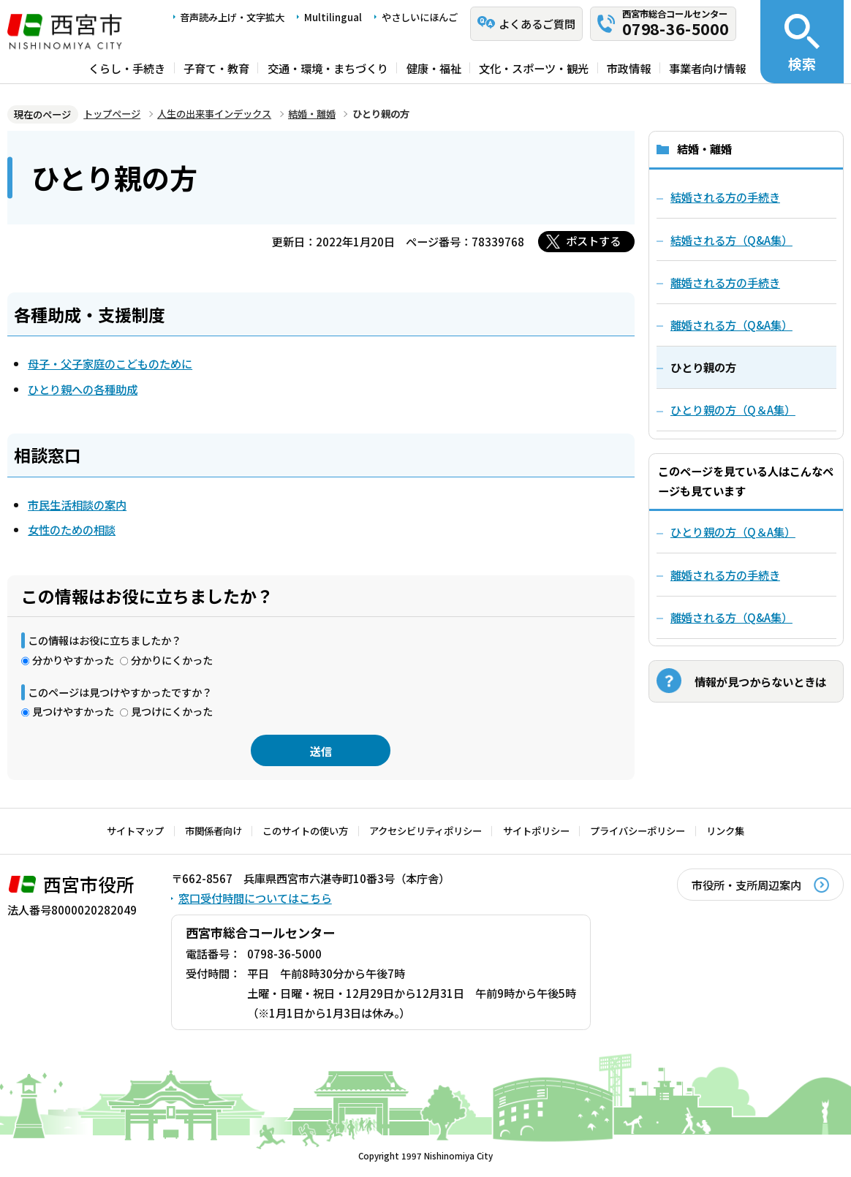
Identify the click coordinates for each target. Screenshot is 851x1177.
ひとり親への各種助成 (82, 389)
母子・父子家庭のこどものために (110, 363)
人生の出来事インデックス (214, 114)
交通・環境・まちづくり (328, 67)
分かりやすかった (73, 659)
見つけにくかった (172, 711)
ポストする (593, 240)
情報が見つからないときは (760, 681)
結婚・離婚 (312, 114)
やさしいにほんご (420, 17)
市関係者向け (213, 831)
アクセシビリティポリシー (425, 831)
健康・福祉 (433, 67)
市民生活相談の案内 (77, 504)
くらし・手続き (126, 67)
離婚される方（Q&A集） (731, 617)
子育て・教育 (216, 67)
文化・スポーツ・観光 (534, 67)
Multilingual (333, 17)
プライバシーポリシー (637, 831)
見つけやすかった (73, 711)
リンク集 (725, 831)
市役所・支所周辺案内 (746, 885)
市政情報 (629, 67)
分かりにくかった (172, 659)
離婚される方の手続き (725, 575)
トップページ (111, 114)
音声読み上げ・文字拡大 (232, 17)
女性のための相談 (72, 529)
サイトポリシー (536, 831)
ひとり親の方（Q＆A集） (732, 531)
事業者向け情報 (707, 67)
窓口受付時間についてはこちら (255, 898)
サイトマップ (135, 831)
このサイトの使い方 (305, 831)
